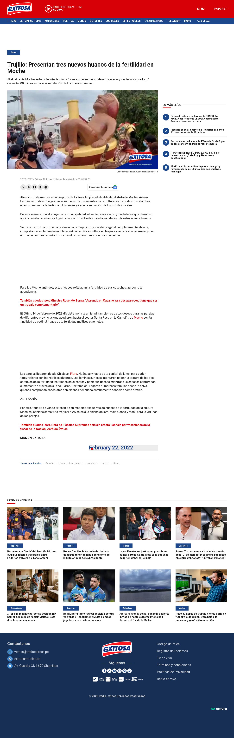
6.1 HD (201, 8)
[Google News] (124, 671)
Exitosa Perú (155, 21)
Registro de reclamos (172, 651)
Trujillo (105, 463)
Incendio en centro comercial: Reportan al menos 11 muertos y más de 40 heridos (197, 131)
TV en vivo (164, 658)
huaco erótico (75, 463)
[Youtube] (114, 671)
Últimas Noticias (30, 21)
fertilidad (50, 463)
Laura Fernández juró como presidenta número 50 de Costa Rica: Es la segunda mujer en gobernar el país (144, 555)
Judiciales (112, 21)
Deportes (96, 21)
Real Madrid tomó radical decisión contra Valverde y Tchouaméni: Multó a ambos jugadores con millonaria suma (88, 617)
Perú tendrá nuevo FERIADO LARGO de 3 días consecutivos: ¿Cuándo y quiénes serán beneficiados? (195, 155)
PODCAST (220, 8)
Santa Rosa (92, 463)
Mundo (81, 21)
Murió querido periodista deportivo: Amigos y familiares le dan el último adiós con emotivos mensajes (196, 169)
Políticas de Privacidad (173, 672)
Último (14, 52)
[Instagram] (119, 671)
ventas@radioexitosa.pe (31, 652)
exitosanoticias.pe (27, 659)
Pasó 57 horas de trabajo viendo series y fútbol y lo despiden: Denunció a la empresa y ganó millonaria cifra (201, 617)
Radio (187, 21)
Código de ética (168, 644)
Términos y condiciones (174, 665)
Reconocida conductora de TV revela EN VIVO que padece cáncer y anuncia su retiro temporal (198, 142)
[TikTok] (129, 671)
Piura (73, 373)
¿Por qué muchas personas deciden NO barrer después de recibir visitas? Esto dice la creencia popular (31, 617)
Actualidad (52, 21)
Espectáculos (132, 21)
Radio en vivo (166, 679)
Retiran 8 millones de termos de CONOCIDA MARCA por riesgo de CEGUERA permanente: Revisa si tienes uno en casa (195, 119)
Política (68, 21)
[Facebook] (104, 671)
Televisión (173, 21)
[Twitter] (109, 671)
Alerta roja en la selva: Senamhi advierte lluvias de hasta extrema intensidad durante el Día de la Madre (144, 617)
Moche (138, 317)
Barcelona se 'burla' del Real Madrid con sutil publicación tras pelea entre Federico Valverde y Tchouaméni (31, 555)
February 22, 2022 (111, 447)
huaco (62, 463)
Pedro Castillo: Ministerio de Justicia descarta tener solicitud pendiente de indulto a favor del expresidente (86, 555)
